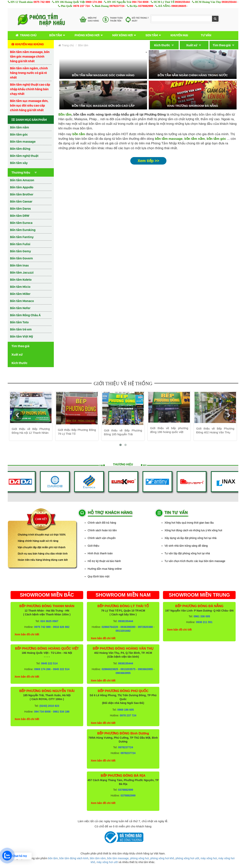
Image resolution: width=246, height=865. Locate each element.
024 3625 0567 (49, 621)
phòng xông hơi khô (162, 858)
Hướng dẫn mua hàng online (105, 568)
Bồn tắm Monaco (22, 301)
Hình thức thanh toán (100, 553)
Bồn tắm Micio (20, 287)
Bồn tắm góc (19, 134)
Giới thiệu (93, 545)
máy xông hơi (209, 858)
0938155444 (182, 1)
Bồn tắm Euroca (21, 223)
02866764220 (110, 626)
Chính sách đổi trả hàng (102, 522)
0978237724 (116, 5)
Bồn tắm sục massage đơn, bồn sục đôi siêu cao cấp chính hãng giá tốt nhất (29, 105)
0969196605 (178, 5)
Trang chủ (25, 35)
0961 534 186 (61, 711)
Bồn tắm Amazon (22, 180)
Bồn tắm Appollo (21, 187)
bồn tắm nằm (194, 139)
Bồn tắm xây (19, 163)
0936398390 (128, 626)
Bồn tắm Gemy (20, 251)
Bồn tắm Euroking (23, 230)
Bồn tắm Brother (21, 194)
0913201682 (123, 630)
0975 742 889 (41, 1)
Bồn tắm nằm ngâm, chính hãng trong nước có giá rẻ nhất (29, 72)
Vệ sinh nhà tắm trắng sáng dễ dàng (186, 545)
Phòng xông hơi (87, 35)
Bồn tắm (55, 35)
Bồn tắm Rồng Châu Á (25, 315)
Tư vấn (206, 35)
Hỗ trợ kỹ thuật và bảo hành (104, 561)
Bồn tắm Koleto (21, 279)
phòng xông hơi (139, 858)
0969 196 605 (125, 709)
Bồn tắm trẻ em (21, 329)
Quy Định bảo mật (98, 576)
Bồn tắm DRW (19, 216)
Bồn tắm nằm (19, 127)
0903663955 (145, 669)
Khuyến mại (179, 35)
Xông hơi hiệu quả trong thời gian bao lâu (189, 522)
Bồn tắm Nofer (20, 308)
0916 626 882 (61, 626)
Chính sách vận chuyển (102, 538)
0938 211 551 (204, 622)
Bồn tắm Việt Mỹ (21, 336)
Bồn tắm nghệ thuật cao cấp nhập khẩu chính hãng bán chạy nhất (30, 89)
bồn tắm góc (216, 139)
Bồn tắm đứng (20, 149)
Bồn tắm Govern (21, 258)
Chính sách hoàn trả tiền (102, 530)
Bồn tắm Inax (19, 265)
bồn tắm (53, 858)
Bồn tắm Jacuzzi (22, 272)
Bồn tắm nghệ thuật (24, 156)
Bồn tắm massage (23, 141)
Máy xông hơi (122, 35)
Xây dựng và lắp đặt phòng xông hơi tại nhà (190, 538)
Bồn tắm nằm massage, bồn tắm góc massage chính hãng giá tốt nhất (30, 56)
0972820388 (145, 626)
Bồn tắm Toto (19, 322)
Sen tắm (151, 35)
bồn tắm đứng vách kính (73, 858)
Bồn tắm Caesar (21, 201)
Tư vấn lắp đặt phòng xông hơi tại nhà (187, 553)
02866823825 (110, 669)
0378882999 (145, 5)
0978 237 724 (81, 5)
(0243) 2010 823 (49, 705)
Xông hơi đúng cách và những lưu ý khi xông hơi (193, 530)
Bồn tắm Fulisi (20, 244)
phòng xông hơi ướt (187, 858)
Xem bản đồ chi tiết (27, 634)
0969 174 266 (94, 1)
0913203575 (128, 669)
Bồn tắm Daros (20, 208)
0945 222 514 (49, 663)
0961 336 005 (202, 616)
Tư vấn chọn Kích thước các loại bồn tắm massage (195, 561)
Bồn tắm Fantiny (22, 237)
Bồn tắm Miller (20, 294)
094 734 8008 (140, 1)
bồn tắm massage (169, 139)
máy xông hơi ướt (107, 862)
